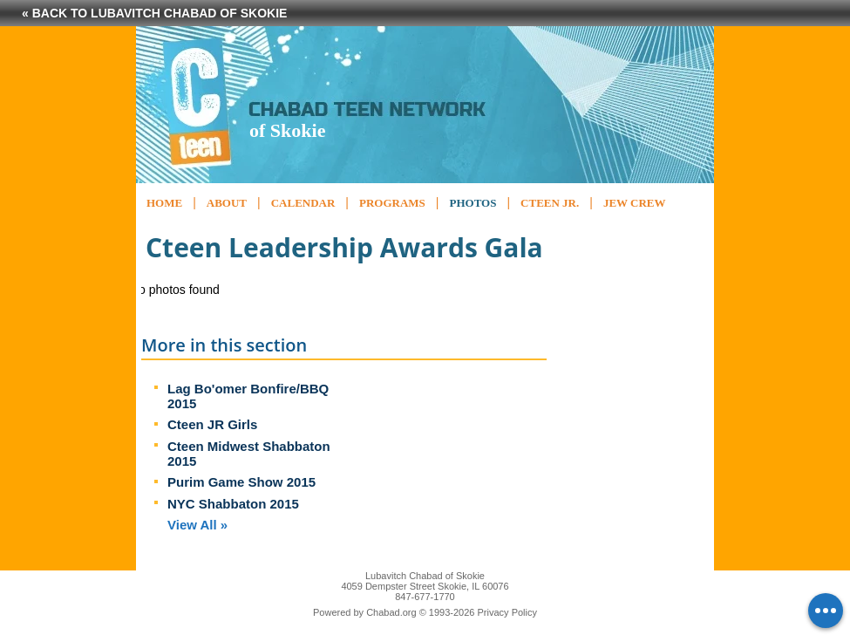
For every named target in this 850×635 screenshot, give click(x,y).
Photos (472, 202)
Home (164, 202)
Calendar (303, 202)
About (227, 202)
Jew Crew (634, 202)
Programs (392, 202)
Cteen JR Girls (212, 424)
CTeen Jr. (549, 202)
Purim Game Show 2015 (241, 482)
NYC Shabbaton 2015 (233, 503)
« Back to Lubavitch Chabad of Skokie (154, 13)
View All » (197, 524)
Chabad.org (391, 612)
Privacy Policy (507, 612)
